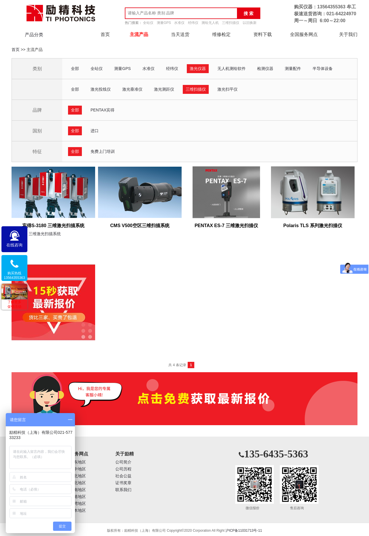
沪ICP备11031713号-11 (243, 531)
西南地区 (78, 490)
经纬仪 (193, 23)
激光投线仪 (101, 89)
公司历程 (123, 469)
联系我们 (123, 490)
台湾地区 (78, 503)
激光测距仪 (164, 89)
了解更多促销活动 (14, 304)
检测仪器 (265, 68)
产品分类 (34, 34)
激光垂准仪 (132, 89)
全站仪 (148, 23)
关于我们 (348, 34)
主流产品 (139, 34)
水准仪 (179, 23)
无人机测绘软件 (231, 68)
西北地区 (78, 483)
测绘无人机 (210, 23)
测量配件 (293, 68)
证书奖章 (123, 483)
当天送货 (180, 34)
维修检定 (221, 34)
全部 (75, 68)
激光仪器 (198, 68)
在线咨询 (14, 245)
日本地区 (78, 510)
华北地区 (78, 476)
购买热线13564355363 (14, 275)
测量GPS (164, 23)
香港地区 (78, 497)
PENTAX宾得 (102, 110)
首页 (105, 34)
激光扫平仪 (227, 89)
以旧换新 (250, 23)
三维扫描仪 (230, 23)
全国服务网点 (304, 34)
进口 (95, 130)
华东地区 (78, 462)
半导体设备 (322, 68)
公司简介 (123, 462)
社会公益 (123, 476)
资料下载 (262, 34)
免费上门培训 (103, 151)
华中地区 (78, 469)
